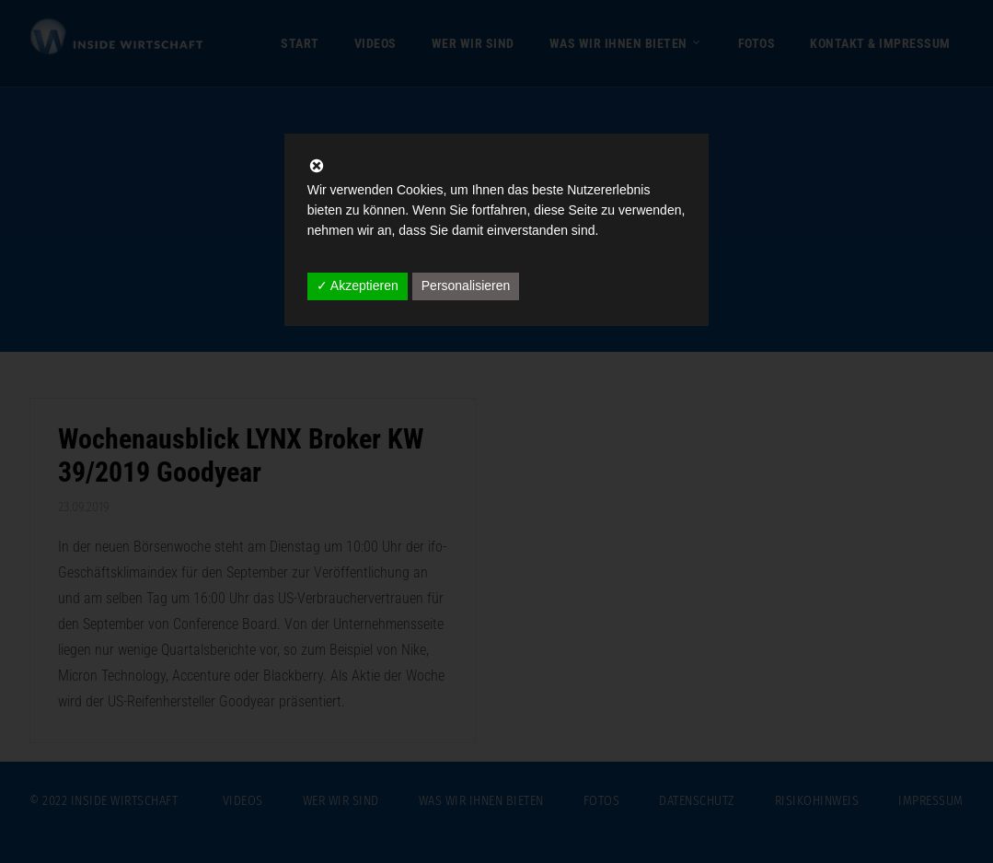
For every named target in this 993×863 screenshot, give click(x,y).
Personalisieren (466, 285)
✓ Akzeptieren (357, 285)
